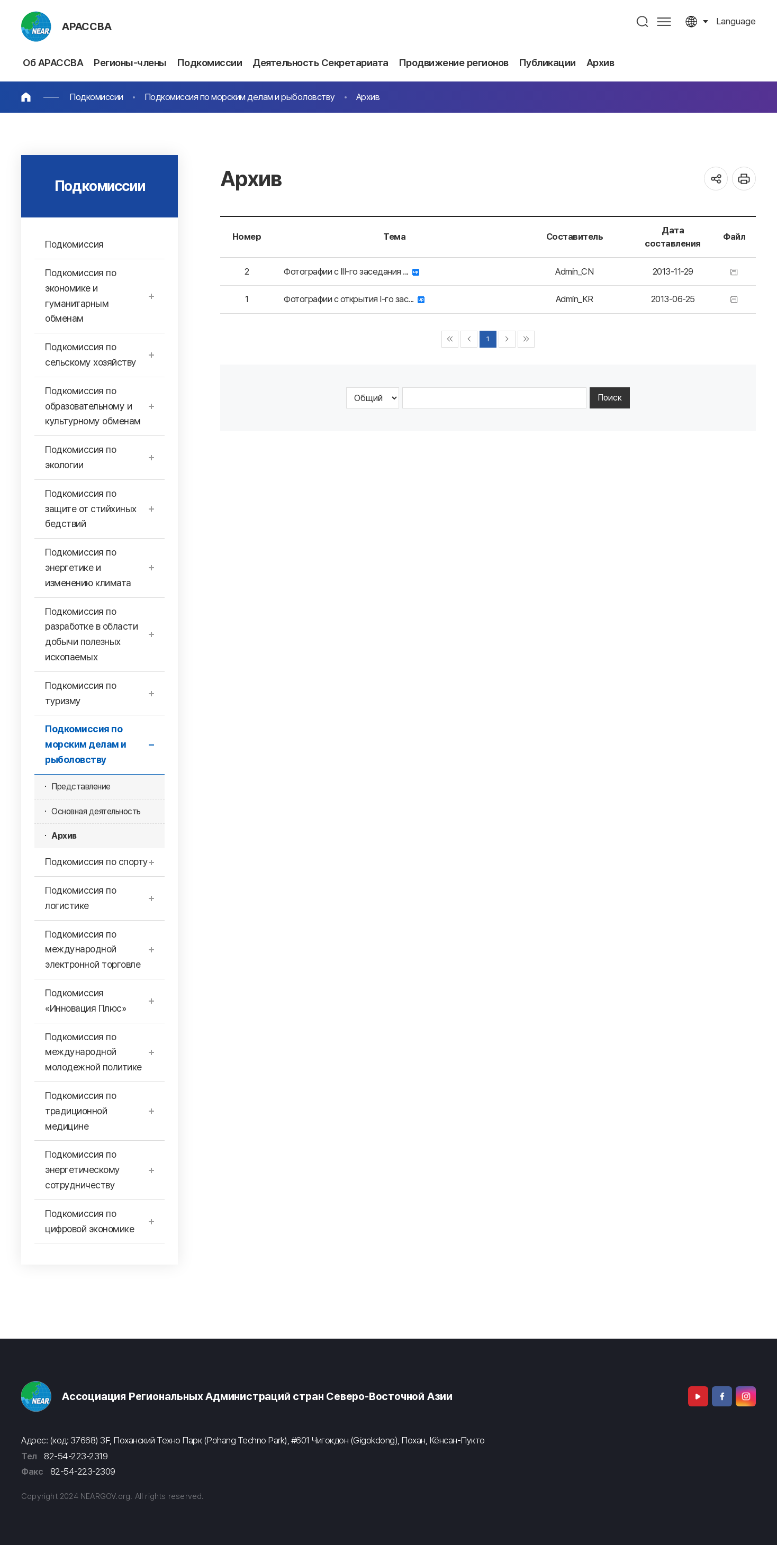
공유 (716, 178)
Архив (368, 97)
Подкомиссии (96, 97)
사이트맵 (664, 21)
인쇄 (744, 178)
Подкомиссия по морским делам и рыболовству (239, 97)
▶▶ (526, 339)
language (736, 21)
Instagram (746, 1396)
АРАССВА (87, 26)
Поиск (610, 398)
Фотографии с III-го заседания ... (351, 271)
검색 (643, 21)
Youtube (698, 1396)
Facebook (722, 1396)
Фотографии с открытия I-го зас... (354, 299)
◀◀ (449, 339)
